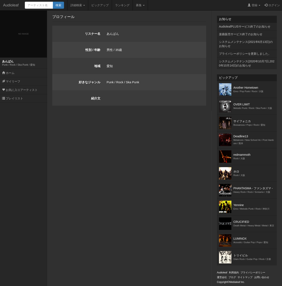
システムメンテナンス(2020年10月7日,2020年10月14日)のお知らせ (246, 63)
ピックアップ (100, 5)
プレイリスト (12, 98)
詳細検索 (77, 5)
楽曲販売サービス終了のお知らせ (240, 34)
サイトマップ (245, 277)
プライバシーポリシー (252, 272)
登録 (254, 5)
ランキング (122, 5)
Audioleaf (11, 5)
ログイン (272, 5)
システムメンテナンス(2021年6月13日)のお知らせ (246, 44)
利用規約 (234, 272)
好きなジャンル (89, 82)
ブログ (232, 277)
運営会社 (222, 277)
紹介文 (95, 98)
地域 (97, 66)
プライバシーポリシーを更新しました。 (245, 53)
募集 (140, 5)
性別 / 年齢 (92, 50)
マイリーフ (11, 81)
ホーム (8, 73)
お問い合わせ (261, 277)
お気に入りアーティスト (20, 90)
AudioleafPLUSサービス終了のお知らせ (244, 26)
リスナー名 (92, 33)
